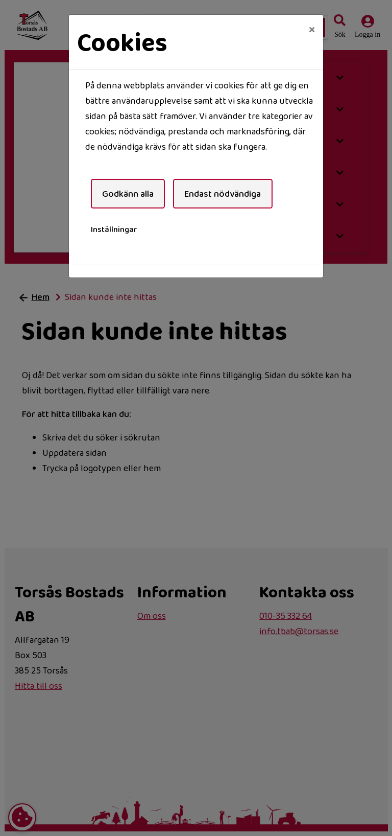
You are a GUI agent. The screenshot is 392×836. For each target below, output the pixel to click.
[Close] (312, 29)
